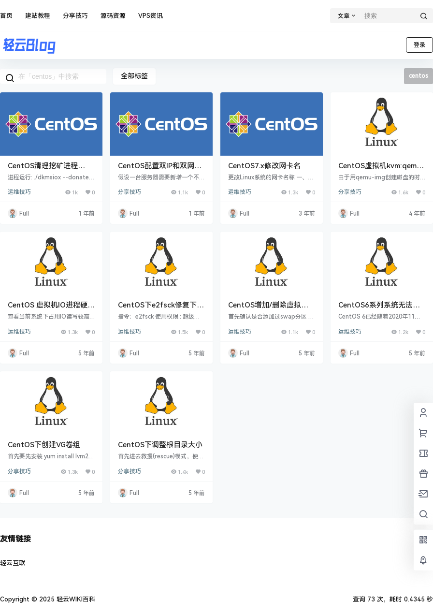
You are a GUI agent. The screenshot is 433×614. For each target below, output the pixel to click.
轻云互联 (12, 563)
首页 (6, 15)
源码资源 (113, 15)
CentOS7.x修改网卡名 (264, 165)
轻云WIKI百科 (75, 599)
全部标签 (134, 76)
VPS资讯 (150, 15)
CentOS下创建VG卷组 (44, 444)
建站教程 (37, 15)
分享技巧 (75, 15)
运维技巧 (19, 192)
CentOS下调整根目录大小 (160, 444)
